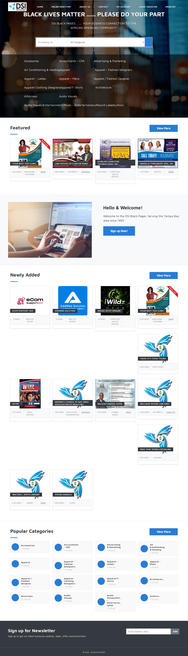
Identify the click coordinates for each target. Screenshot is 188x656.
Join (175, 631)
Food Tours (157, 367)
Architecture (103, 87)
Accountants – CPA (71, 61)
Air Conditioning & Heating (42, 69)
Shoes (72, 503)
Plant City (170, 412)
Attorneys (30, 96)
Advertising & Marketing (110, 61)
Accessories (31, 61)
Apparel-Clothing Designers (42, 87)
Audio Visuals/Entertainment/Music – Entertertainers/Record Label (68, 105)
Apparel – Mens (69, 78)
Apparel (65, 69)
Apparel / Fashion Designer (112, 78)
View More (164, 128)
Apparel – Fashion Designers (113, 69)
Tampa (43, 172)
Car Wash (158, 458)
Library (30, 503)
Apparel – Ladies (35, 78)
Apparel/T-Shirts (71, 87)
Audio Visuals (68, 96)
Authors (118, 105)
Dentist (157, 172)
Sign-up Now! (119, 231)
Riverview (85, 172)
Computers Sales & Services (115, 174)
